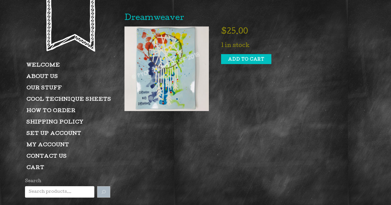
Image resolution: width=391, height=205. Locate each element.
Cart (35, 168)
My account (47, 145)
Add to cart (246, 60)
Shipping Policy (55, 122)
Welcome (43, 65)
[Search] (103, 192)
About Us (42, 77)
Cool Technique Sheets (68, 99)
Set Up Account (53, 134)
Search (33, 181)
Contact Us (46, 156)
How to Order (51, 111)
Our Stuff (44, 88)
